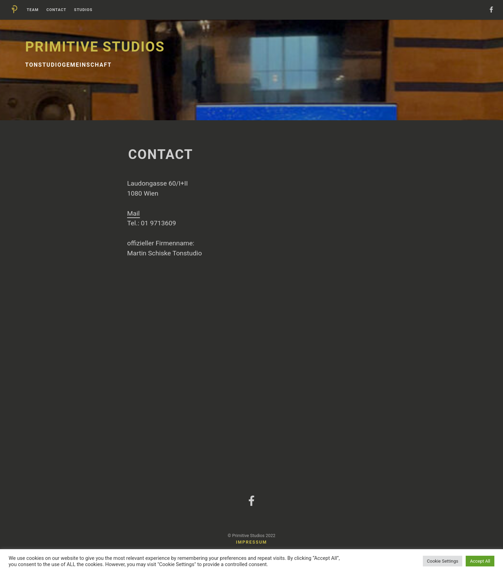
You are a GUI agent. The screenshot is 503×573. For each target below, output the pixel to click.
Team (33, 10)
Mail (133, 213)
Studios (83, 10)
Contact (56, 10)
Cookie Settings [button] (442, 561)
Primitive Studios (95, 47)
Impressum (251, 542)
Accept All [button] (480, 561)
